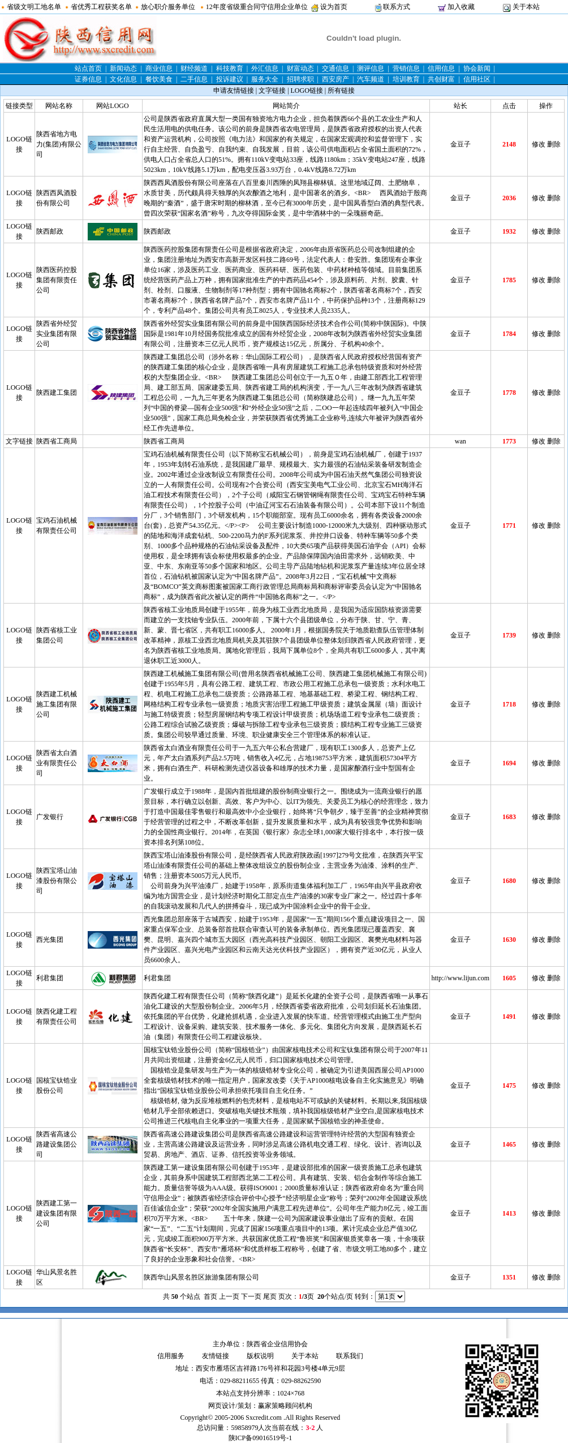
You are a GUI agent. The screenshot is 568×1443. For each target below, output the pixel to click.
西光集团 (49, 940)
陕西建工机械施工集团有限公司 (56, 704)
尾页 (270, 1296)
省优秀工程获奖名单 (101, 7)
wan (460, 441)
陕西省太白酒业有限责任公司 (56, 763)
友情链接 (215, 1356)
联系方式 (396, 7)
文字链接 (272, 90)
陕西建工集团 (56, 393)
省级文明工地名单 (34, 7)
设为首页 (333, 7)
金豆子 (460, 144)
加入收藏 (461, 7)
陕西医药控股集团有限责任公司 (56, 280)
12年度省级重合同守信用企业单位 (257, 7)
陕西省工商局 (56, 441)
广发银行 (49, 817)
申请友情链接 (233, 90)
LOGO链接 (307, 90)
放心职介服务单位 (168, 7)
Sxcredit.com (264, 1418)
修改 (538, 144)
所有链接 (341, 90)
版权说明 (260, 1356)
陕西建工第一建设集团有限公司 (56, 1213)
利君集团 (49, 978)
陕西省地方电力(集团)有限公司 (58, 144)
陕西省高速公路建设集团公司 (56, 1144)
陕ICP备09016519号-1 (260, 1438)
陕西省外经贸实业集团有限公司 (56, 334)
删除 (554, 144)
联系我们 (349, 1356)
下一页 (251, 1296)
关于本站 (526, 7)
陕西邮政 (49, 231)
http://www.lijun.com (460, 978)
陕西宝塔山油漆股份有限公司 (56, 881)
